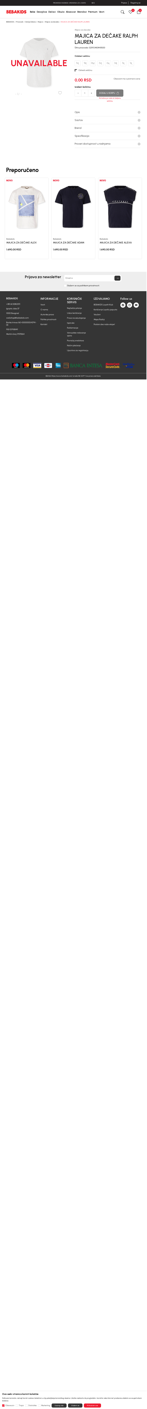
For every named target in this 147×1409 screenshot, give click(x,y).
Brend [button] (107, 128)
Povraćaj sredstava (75, 340)
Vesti (42, 304)
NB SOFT (81, 376)
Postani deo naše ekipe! (104, 324)
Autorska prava (47, 314)
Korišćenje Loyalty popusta (105, 309)
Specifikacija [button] (107, 135)
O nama (44, 309)
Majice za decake (52, 22)
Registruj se (136, 3)
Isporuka (70, 323)
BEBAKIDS (10, 22)
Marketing (45, 1406)
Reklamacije (72, 328)
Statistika (32, 1406)
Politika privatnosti (48, 319)
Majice (40, 22)
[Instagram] (129, 305)
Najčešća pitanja (74, 308)
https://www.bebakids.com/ (61, 376)
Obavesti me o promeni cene (127, 79)
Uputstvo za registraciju (77, 350)
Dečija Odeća (30, 22)
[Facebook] (123, 305)
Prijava (124, 3)
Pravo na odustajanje (76, 318)
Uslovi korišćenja (74, 313)
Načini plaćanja (74, 345)
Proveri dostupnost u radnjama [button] (107, 143)
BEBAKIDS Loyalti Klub (103, 304)
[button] (139, 12)
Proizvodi (19, 22)
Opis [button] (107, 112)
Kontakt (43, 324)
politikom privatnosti (89, 285)
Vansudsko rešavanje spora (76, 334)
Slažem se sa (83, 286)
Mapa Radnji (99, 319)
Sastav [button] (107, 120)
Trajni (21, 1406)
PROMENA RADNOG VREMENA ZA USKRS (73, 3)
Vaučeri (97, 314)
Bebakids (10, 239)
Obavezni (9, 1406)
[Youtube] (136, 305)
